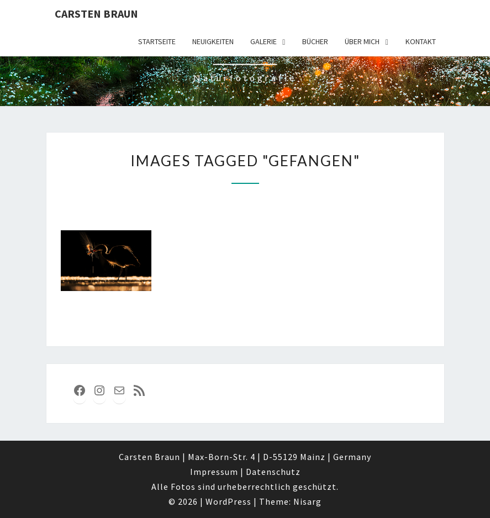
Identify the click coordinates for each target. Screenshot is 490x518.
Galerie (263, 41)
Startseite (157, 41)
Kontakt (420, 41)
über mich (362, 41)
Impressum (214, 471)
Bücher (315, 41)
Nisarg (307, 501)
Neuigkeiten (213, 41)
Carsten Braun (96, 13)
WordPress (228, 501)
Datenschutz (273, 471)
